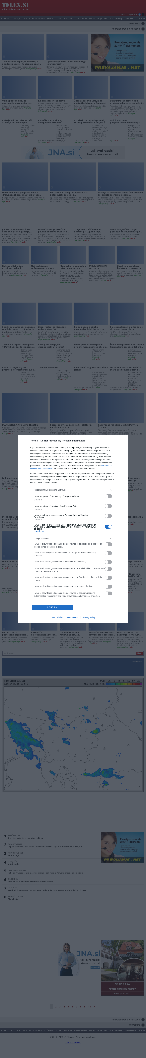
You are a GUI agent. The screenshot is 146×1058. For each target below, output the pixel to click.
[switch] (108, 496)
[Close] (122, 441)
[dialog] (73, 529)
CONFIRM (52, 607)
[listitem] (73, 489)
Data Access (72, 617)
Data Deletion (57, 617)
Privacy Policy (89, 617)
